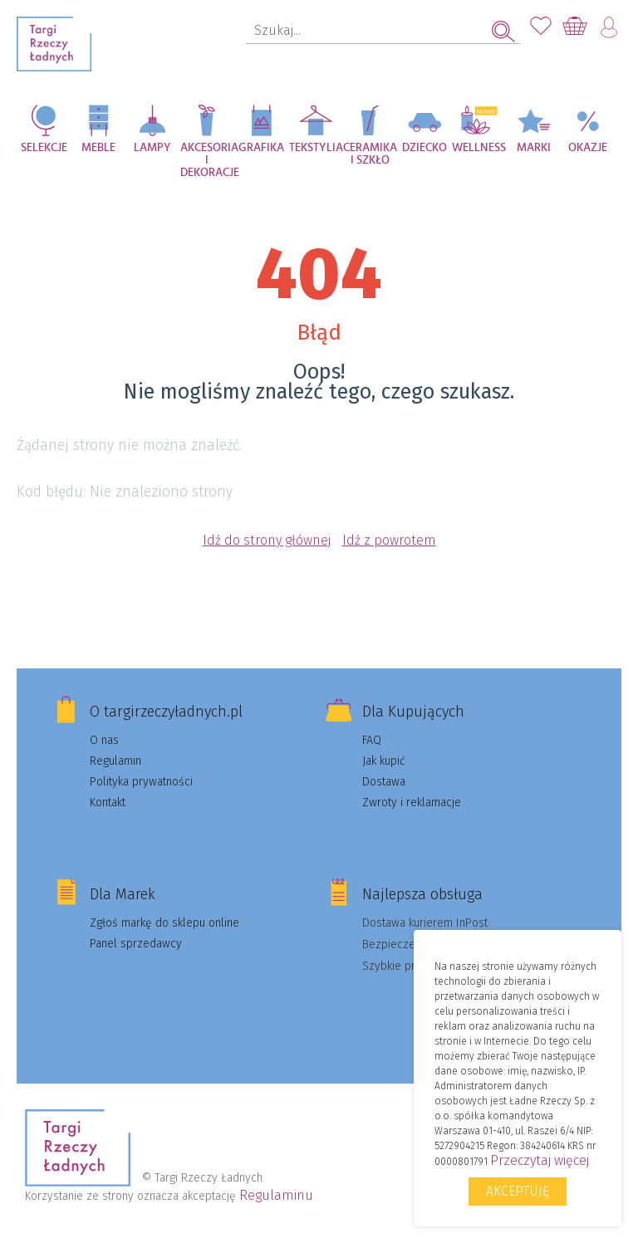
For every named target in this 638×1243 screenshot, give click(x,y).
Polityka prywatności (141, 782)
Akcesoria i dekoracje (207, 156)
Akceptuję (517, 1191)
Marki (534, 148)
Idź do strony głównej (267, 540)
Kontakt (107, 802)
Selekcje (44, 148)
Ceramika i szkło (370, 154)
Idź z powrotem (389, 540)
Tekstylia (316, 148)
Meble (98, 148)
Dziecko (424, 148)
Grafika (261, 148)
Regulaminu (276, 1195)
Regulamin (115, 761)
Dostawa (383, 782)
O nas (104, 740)
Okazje (587, 148)
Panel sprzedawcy (136, 944)
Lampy (152, 148)
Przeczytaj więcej (539, 1160)
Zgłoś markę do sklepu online (164, 923)
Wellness (479, 148)
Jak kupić (383, 761)
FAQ (371, 740)
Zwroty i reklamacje (411, 802)
